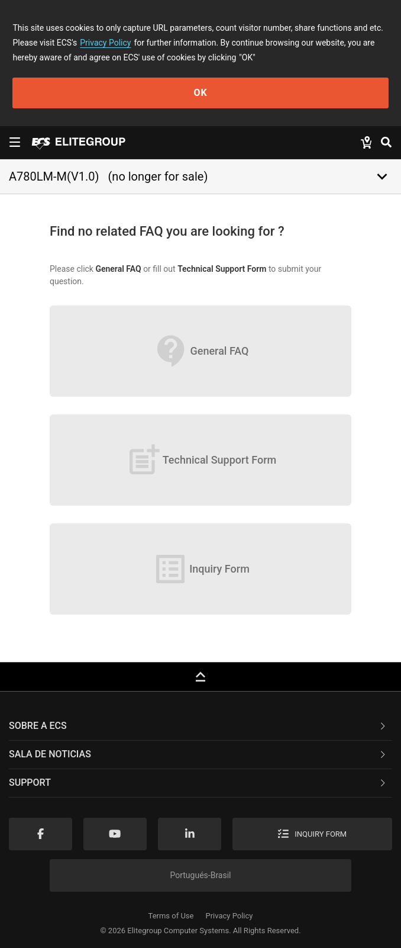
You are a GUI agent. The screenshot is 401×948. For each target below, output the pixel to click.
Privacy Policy (105, 42)
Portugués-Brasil (200, 875)
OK (200, 92)
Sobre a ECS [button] (198, 725)
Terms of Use (171, 915)
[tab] (200, 726)
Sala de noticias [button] (198, 754)
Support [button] (198, 782)
